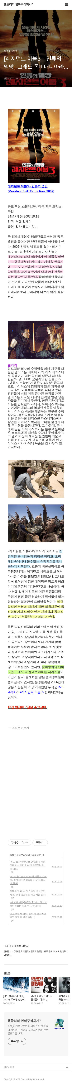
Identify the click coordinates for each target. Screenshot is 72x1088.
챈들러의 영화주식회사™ (18, 4)
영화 (12, 855)
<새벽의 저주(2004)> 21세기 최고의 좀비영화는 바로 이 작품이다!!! (28, 904)
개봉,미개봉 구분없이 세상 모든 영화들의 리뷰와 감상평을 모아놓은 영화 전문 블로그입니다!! (28, 1030)
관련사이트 (9, 1067)
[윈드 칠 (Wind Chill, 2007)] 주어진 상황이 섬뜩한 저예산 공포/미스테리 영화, (27, 865)
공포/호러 (20, 855)
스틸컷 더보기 (20, 727)
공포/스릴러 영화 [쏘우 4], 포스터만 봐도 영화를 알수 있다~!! (28, 915)
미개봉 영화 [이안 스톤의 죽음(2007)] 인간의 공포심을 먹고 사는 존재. (28, 893)
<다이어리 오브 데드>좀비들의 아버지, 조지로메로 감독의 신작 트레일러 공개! (28, 880)
